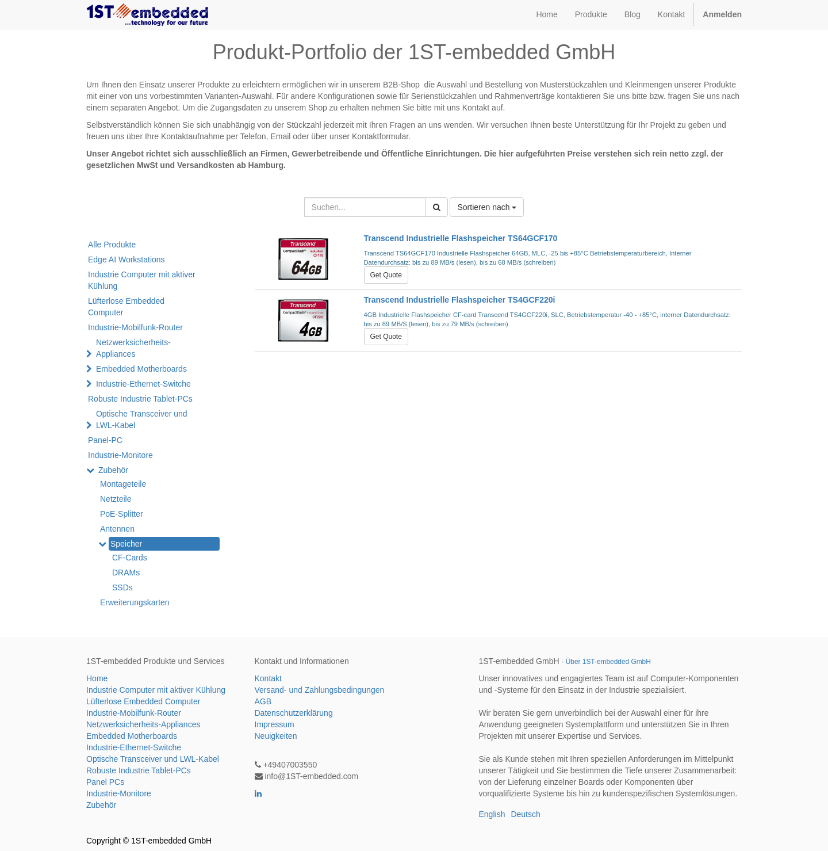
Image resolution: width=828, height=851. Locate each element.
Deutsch (525, 814)
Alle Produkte (112, 244)
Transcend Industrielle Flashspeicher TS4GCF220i (459, 299)
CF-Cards (129, 557)
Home (97, 678)
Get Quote (386, 275)
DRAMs (126, 572)
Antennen (117, 528)
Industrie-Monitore (120, 455)
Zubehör (113, 470)
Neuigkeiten (276, 736)
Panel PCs (105, 782)
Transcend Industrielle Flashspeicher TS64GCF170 (461, 238)
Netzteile (115, 498)
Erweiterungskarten (135, 602)
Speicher (126, 543)
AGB (263, 701)
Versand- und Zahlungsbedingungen (320, 689)
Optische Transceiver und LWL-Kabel (141, 419)
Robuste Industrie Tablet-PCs (140, 398)
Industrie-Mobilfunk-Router (135, 327)
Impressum (274, 724)
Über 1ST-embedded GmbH (608, 662)
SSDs (122, 587)
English (492, 814)
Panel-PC (105, 440)
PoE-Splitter (121, 513)
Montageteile (123, 484)
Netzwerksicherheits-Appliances (133, 348)
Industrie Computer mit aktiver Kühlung (141, 280)
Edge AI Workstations (126, 259)
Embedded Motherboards (141, 368)
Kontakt (268, 678)
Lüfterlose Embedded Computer (126, 306)
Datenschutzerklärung (294, 713)
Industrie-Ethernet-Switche (143, 383)
